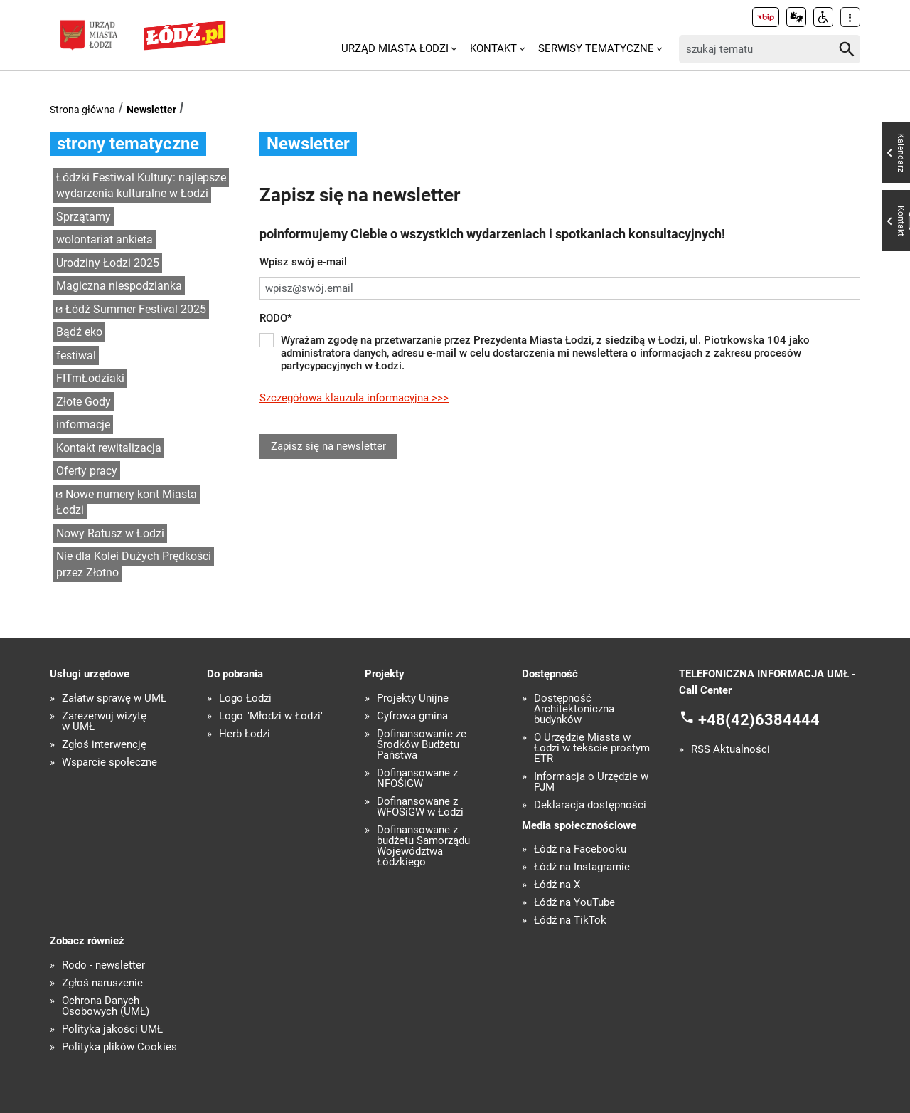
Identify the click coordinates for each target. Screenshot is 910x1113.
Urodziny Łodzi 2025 (107, 263)
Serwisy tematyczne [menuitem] (596, 48)
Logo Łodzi (245, 698)
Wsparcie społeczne (109, 762)
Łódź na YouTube (574, 902)
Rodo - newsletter (103, 965)
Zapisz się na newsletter (328, 446)
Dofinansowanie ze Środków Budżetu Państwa (421, 745)
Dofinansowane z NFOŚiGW (417, 778)
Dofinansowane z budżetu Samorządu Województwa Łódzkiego (423, 846)
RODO (275, 318)
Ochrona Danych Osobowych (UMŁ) (105, 1006)
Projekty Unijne (413, 698)
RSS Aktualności (730, 749)
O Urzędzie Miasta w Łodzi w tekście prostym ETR (592, 748)
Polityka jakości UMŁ (112, 1029)
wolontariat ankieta (104, 239)
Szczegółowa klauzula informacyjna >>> (354, 397)
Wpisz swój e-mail (303, 261)
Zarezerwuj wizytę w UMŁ (104, 721)
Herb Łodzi (244, 734)
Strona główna (82, 109)
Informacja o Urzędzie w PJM (591, 782)
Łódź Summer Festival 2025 (135, 309)
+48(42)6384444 (759, 720)
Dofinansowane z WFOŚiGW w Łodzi (420, 807)
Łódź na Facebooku (580, 849)
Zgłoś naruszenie (102, 983)
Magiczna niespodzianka (119, 285)
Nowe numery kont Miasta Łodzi (126, 502)
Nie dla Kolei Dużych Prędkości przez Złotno (133, 564)
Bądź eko (79, 332)
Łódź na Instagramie (582, 867)
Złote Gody (83, 401)
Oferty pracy (86, 471)
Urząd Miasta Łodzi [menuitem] (395, 48)
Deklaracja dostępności (590, 805)
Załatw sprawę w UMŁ (114, 698)
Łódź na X (557, 885)
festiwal (76, 355)
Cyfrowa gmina (412, 716)
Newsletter (151, 109)
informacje (83, 424)
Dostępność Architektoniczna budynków (574, 709)
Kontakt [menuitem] (493, 48)
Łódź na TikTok (570, 920)
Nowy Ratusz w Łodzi (110, 533)
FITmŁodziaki (90, 378)
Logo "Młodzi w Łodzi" (271, 716)
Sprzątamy (83, 216)
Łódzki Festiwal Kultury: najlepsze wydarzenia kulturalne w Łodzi (141, 186)
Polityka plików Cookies (119, 1047)
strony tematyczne (128, 144)
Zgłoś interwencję (104, 744)
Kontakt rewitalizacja (108, 448)
